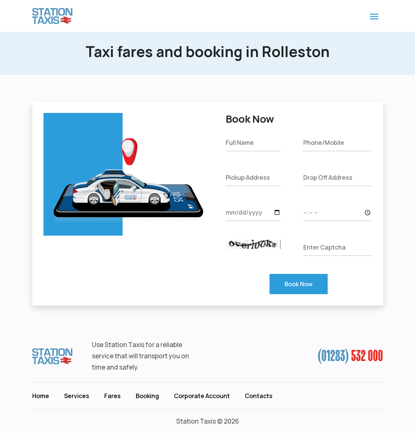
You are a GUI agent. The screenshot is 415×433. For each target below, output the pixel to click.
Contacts (259, 396)
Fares (112, 396)
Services (76, 396)
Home (40, 396)
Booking (147, 396)
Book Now (299, 284)
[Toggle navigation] (374, 16)
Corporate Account (202, 396)
